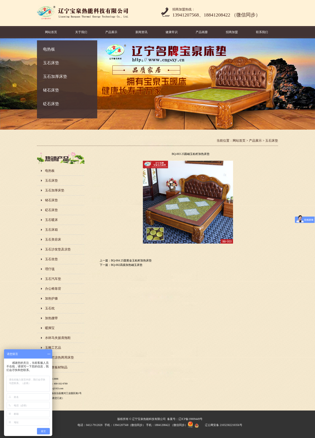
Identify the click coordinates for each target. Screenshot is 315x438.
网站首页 (51, 32)
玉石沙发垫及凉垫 (58, 249)
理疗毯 (50, 269)
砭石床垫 (51, 104)
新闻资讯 (141, 32)
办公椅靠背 (53, 288)
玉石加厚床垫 (55, 76)
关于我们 (81, 32)
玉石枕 (50, 308)
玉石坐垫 (51, 259)
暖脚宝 (50, 328)
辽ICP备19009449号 (190, 419)
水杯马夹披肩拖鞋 (58, 337)
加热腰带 (51, 318)
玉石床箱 (51, 229)
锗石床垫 (51, 90)
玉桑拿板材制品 (56, 367)
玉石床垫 (51, 63)
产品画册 (202, 32)
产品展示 (111, 32)
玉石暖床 (51, 220)
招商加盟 (232, 32)
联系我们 (262, 32)
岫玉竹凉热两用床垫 (59, 357)
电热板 (49, 49)
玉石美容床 (53, 239)
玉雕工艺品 (53, 347)
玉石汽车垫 (53, 278)
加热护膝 (51, 298)
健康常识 (172, 32)
